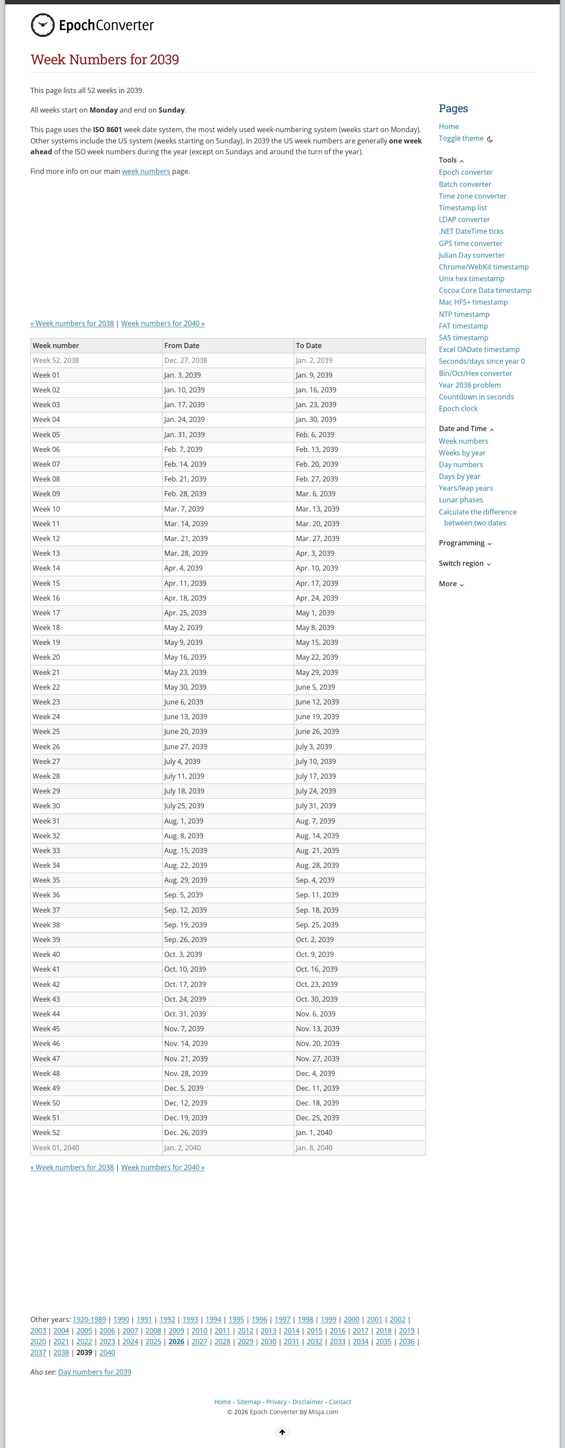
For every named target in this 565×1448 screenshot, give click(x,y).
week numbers (146, 171)
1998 (305, 1319)
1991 (144, 1319)
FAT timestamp (463, 326)
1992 (167, 1319)
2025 (153, 1341)
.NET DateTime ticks (471, 231)
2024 (130, 1341)
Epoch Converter (274, 1412)
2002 (397, 1319)
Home (449, 126)
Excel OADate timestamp (479, 349)
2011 (222, 1330)
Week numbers (464, 441)
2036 (407, 1341)
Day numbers (461, 464)
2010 (199, 1330)
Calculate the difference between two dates (478, 517)
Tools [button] (452, 160)
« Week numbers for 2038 (72, 323)
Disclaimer (307, 1402)
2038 (61, 1352)
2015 (314, 1330)
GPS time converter (471, 243)
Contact (340, 1402)
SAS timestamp (464, 337)
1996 (259, 1319)
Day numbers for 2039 (94, 1372)
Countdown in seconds (476, 397)
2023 (107, 1341)
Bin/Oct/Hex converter (475, 373)
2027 (199, 1341)
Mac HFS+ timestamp (473, 302)
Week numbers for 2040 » (163, 323)
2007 (130, 1330)
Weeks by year (462, 453)
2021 (61, 1341)
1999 (328, 1319)
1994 (213, 1319)
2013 (268, 1330)
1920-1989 (89, 1319)
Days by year (460, 476)
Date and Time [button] (467, 428)
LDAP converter (464, 219)
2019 (407, 1330)
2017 (361, 1330)
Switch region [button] (465, 563)
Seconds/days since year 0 (482, 361)
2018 (384, 1330)
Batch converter (465, 184)
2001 (374, 1319)
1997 (282, 1319)
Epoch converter (466, 172)
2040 (107, 1352)
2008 (153, 1330)
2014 (291, 1330)
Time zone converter (473, 196)
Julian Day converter (472, 255)
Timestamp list (463, 208)
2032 (314, 1341)
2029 (245, 1341)
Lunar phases (461, 500)
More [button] (452, 583)
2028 (222, 1341)
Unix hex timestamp (472, 278)
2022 (84, 1341)
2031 (291, 1341)
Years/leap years (466, 488)
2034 (361, 1341)
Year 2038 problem (470, 385)
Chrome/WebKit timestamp (484, 267)
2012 (245, 1330)
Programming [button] (466, 543)
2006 (107, 1330)
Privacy (276, 1402)
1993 (190, 1319)
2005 (84, 1330)
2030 (268, 1341)
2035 (384, 1341)
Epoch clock (458, 408)
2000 (351, 1319)
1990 (121, 1319)
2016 (338, 1330)
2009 (176, 1330)
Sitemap (249, 1402)
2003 (38, 1330)
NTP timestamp (464, 314)
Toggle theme (466, 139)
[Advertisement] (188, 251)
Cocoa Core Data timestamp (485, 290)
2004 (61, 1330)
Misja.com (323, 1412)
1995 (236, 1319)
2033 (338, 1341)
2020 (38, 1341)
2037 (38, 1352)
